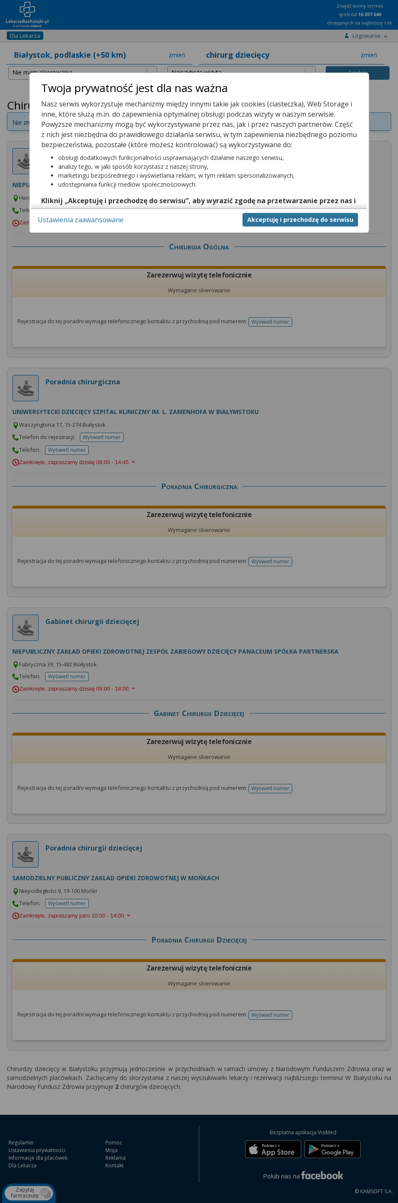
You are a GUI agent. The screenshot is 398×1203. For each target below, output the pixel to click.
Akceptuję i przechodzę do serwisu (300, 219)
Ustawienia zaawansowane (81, 219)
